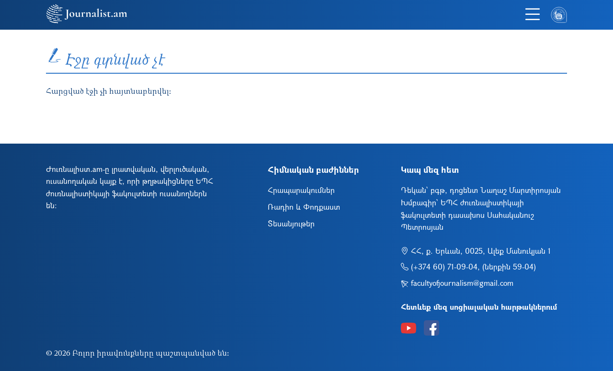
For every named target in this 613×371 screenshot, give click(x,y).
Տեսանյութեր (291, 223)
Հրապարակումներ (301, 190)
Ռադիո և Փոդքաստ (304, 207)
